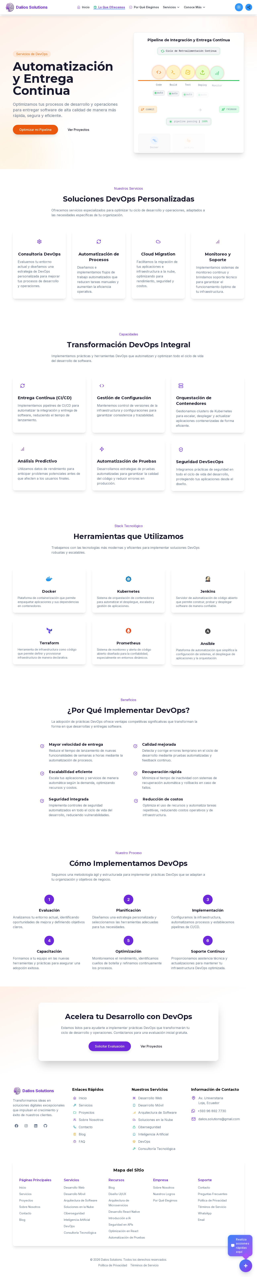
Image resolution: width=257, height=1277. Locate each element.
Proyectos (26, 1200)
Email (201, 1219)
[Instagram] (26, 1125)
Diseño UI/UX (117, 1194)
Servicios (171, 7)
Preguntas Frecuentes (212, 1194)
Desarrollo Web (74, 1187)
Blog (22, 1219)
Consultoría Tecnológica (80, 1232)
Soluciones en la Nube (79, 1207)
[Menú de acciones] (245, 1265)
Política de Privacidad (212, 1200)
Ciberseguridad (74, 1213)
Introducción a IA (120, 1218)
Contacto (25, 1213)
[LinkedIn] (35, 1125)
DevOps (69, 1226)
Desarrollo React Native (124, 1211)
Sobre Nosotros (29, 1207)
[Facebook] (16, 1125)
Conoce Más (195, 7)
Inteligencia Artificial (77, 1219)
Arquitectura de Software (80, 1200)
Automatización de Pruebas (127, 1237)
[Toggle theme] (239, 7)
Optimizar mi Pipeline (35, 130)
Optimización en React (123, 1231)
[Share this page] (248, 7)
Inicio (83, 7)
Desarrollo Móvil (74, 1194)
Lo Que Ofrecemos (109, 7)
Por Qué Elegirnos (144, 7)
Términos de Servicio (212, 1207)
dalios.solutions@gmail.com (219, 1119)
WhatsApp (205, 1213)
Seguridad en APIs (121, 1224)
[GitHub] (45, 1125)
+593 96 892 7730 (212, 1111)
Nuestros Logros (164, 1194)
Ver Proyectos (78, 130)
